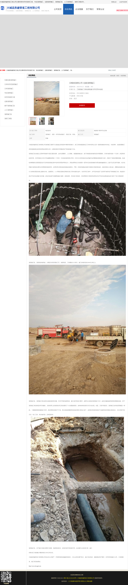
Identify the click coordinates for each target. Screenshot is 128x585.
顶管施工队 (8, 114)
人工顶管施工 (8, 110)
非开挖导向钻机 (97, 89)
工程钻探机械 (87, 89)
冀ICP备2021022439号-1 (70, 578)
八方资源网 (71, 581)
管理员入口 (83, 581)
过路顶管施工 (8, 101)
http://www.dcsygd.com (35, 566)
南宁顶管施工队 (9, 106)
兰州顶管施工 (8, 88)
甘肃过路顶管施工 (10, 80)
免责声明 (77, 581)
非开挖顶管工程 (9, 97)
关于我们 (90, 9)
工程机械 (80, 89)
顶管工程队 (8, 118)
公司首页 (58, 9)
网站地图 (89, 581)
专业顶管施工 (8, 93)
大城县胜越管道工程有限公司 (86, 578)
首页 (117, 75)
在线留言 (82, 105)
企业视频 (79, 9)
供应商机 (68, 9)
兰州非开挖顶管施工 (11, 84)
